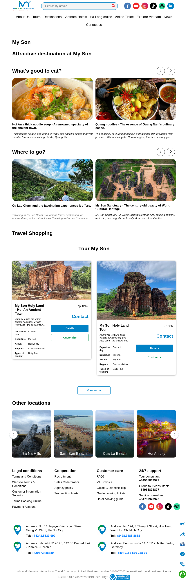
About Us (23, 17)
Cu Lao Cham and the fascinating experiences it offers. (51, 205)
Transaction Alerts (67, 493)
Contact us (94, 25)
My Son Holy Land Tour (114, 327)
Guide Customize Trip (111, 487)
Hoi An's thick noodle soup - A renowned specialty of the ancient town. (50, 126)
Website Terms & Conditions (23, 484)
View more (94, 390)
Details (70, 328)
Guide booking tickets (111, 493)
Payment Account (24, 506)
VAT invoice (104, 482)
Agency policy (64, 487)
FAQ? (100, 476)
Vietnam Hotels (76, 17)
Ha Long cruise (101, 17)
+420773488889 (43, 552)
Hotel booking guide (110, 499)
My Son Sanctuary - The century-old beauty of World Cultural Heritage (132, 207)
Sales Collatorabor (67, 482)
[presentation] (161, 71)
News (168, 17)
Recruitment (63, 476)
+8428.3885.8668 (128, 535)
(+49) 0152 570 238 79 (132, 552)
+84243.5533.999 (43, 535)
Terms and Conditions (26, 476)
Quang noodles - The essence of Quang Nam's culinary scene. (134, 126)
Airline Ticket (124, 17)
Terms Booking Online (27, 501)
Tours (36, 17)
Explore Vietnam (149, 17)
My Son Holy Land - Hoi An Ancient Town (29, 309)
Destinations (53, 17)
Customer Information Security (26, 493)
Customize (70, 337)
